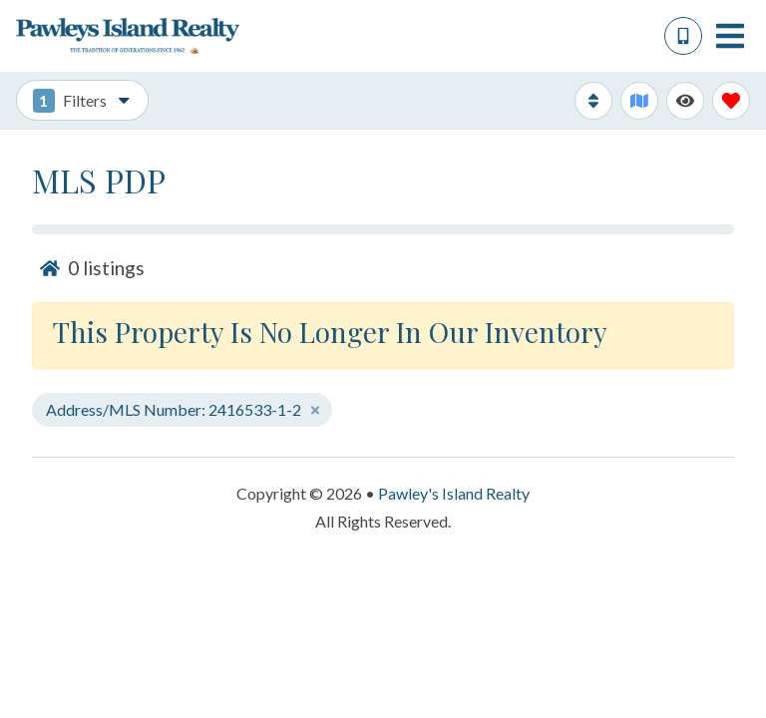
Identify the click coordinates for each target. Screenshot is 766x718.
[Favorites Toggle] (731, 101)
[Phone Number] (683, 36)
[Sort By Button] (593, 101)
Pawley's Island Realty (454, 493)
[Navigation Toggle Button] (730, 36)
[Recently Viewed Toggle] (685, 101)
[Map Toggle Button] (639, 101)
